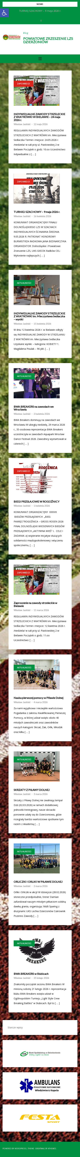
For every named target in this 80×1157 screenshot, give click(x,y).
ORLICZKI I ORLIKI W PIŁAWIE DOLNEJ (38, 881)
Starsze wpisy (15, 1027)
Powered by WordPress (14, 1148)
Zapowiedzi (23, 83)
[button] (4, 12)
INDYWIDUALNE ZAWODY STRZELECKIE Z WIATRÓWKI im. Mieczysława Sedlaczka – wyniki (39, 316)
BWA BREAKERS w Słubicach (31, 973)
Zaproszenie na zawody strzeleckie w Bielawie (35, 604)
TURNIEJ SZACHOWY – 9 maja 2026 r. (37, 211)
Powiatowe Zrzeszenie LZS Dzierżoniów (48, 40)
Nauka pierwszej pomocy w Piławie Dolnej (38, 697)
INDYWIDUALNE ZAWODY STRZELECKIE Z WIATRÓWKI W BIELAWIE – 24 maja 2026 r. (39, 117)
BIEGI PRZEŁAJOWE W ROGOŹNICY (36, 501)
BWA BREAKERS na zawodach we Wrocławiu (34, 408)
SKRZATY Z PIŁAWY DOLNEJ (32, 789)
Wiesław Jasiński (22, 124)
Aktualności (24, 283)
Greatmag (40, 1148)
